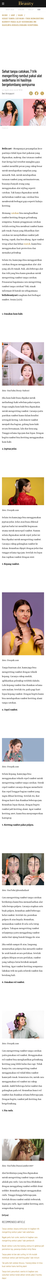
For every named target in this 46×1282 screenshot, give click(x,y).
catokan (15, 213)
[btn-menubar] (3, 3)
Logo (26, 3)
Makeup (30, 9)
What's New (10, 9)
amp (13, 15)
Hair (38, 9)
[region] (23, 49)
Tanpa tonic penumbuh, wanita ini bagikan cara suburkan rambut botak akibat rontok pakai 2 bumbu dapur (22, 1274)
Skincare (21, 9)
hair (20, 15)
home (5, 15)
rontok (27, 244)
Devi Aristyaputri (8, 93)
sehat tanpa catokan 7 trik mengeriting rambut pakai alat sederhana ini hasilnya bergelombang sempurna (23, 22)
